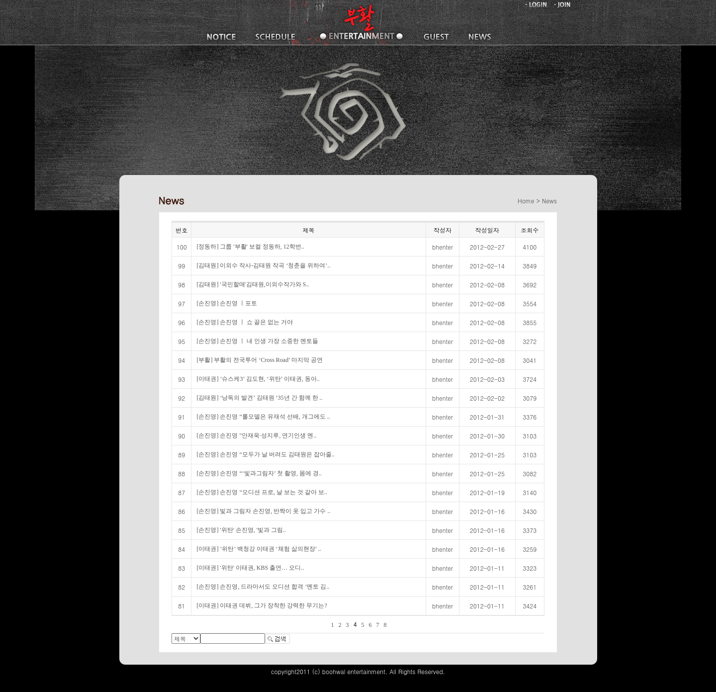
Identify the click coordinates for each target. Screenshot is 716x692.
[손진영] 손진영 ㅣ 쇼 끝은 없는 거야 (244, 322)
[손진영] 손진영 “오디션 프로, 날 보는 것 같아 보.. (261, 492)
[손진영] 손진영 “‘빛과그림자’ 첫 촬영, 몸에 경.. (258, 473)
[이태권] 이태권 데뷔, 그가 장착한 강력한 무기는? (261, 605)
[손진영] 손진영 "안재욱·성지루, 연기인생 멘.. (256, 435)
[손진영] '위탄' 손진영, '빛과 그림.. (240, 529)
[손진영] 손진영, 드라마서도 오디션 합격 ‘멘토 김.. (262, 586)
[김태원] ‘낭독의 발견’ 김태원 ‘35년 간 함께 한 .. (259, 397)
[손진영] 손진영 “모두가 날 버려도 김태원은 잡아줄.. (265, 454)
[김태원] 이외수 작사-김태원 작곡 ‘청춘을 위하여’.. (263, 265)
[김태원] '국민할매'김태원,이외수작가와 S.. (252, 284)
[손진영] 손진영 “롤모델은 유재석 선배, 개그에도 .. (263, 416)
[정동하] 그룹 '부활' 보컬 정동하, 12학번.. (250, 246)
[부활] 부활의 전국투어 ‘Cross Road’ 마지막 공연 (259, 359)
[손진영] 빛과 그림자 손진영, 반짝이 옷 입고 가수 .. (263, 511)
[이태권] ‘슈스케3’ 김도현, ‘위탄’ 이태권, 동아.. (257, 378)
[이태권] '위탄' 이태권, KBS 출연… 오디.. (250, 567)
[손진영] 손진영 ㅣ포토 (226, 303)
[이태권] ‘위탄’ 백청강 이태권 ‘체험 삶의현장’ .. (258, 548)
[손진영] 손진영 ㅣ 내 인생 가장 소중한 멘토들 (257, 341)
